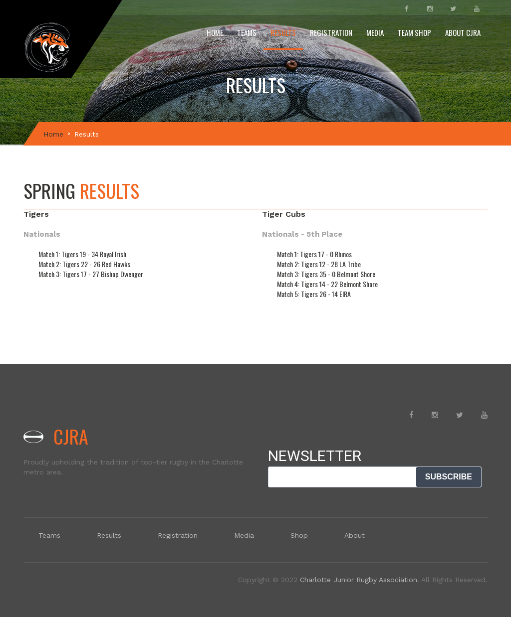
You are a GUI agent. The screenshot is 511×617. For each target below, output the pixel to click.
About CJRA (463, 32)
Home (215, 32)
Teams (246, 32)
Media (375, 32)
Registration (331, 32)
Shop (299, 535)
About (354, 535)
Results (283, 32)
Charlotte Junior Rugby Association (358, 580)
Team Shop (414, 32)
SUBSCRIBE (448, 476)
